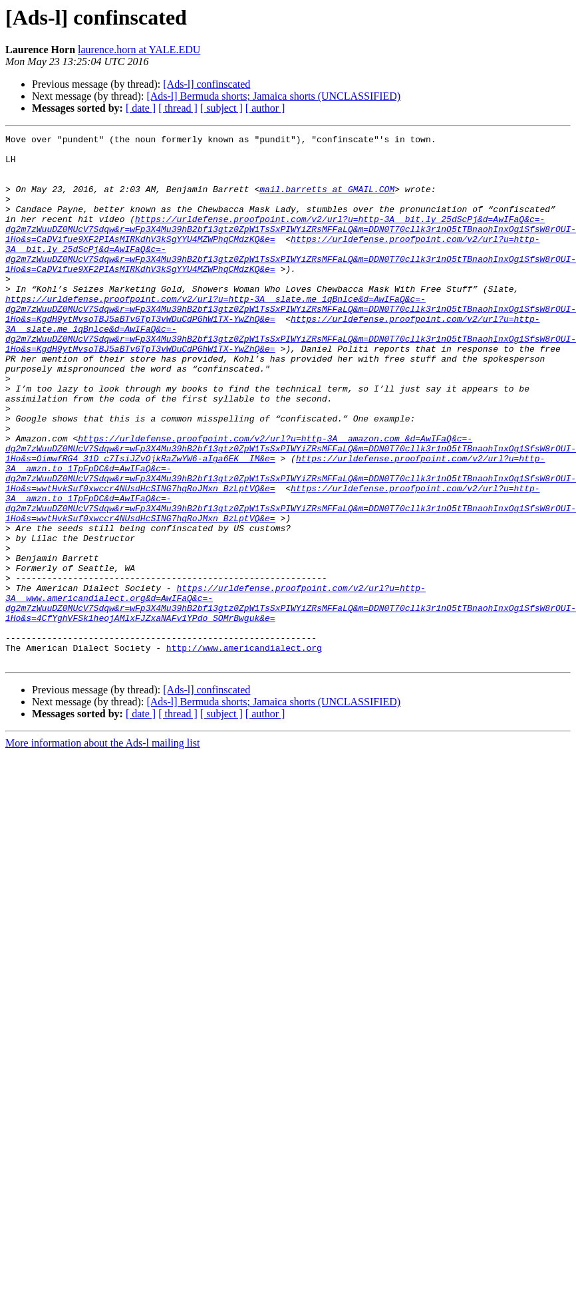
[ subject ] (221, 108)
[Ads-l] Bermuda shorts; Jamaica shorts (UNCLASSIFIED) (273, 96)
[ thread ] (178, 108)
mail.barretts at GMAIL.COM (326, 201)
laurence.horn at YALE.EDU (139, 49)
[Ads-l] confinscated (206, 84)
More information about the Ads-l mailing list (102, 848)
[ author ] (265, 108)
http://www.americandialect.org (244, 751)
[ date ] (141, 108)
